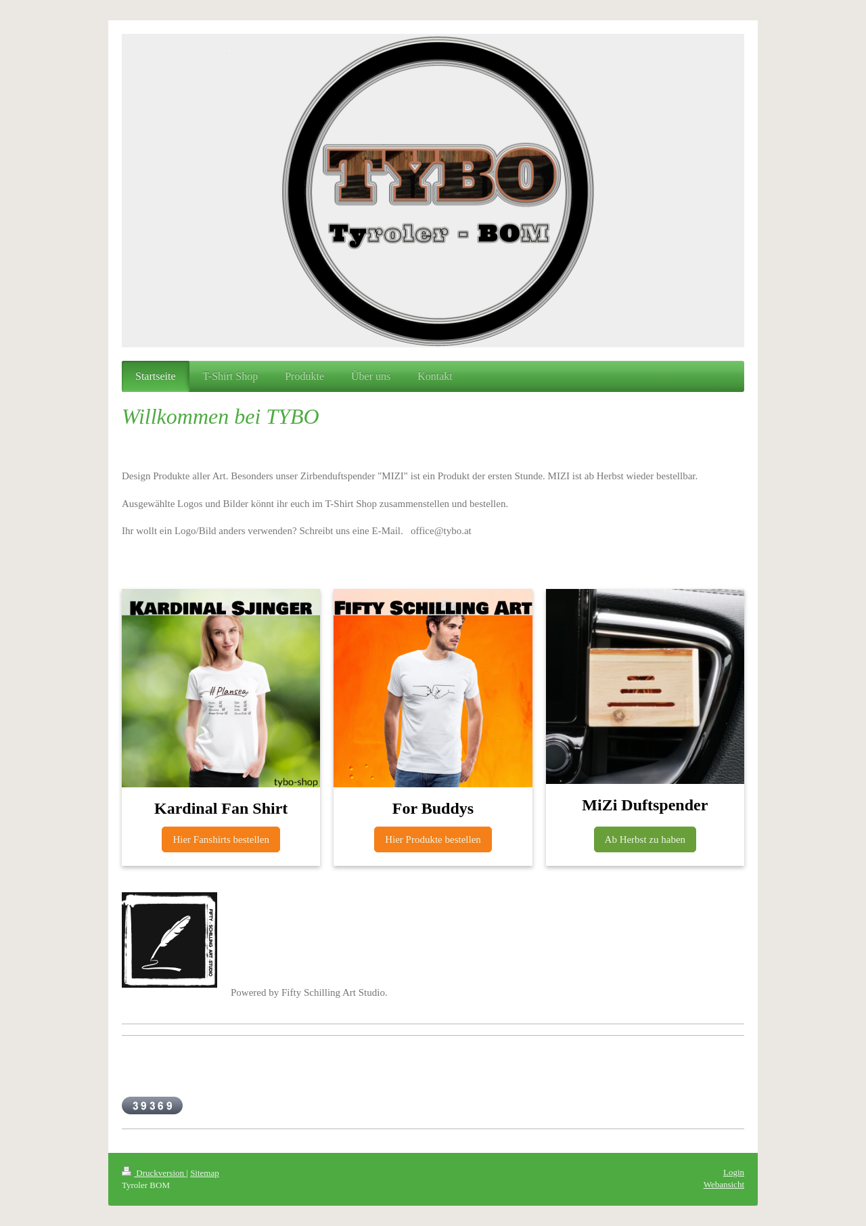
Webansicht (724, 1184)
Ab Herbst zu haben (645, 839)
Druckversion (154, 1173)
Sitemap (204, 1173)
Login (733, 1172)
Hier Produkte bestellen (433, 839)
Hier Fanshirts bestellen (221, 839)
